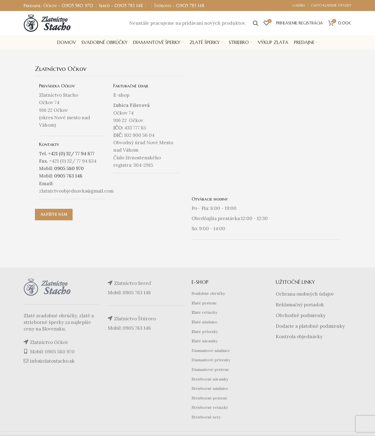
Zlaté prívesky (205, 331)
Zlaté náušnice (204, 322)
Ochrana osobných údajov (305, 294)
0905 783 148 (128, 5)
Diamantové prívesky (211, 360)
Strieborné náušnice (210, 389)
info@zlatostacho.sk (52, 362)
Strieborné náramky (210, 379)
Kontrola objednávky (299, 337)
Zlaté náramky (204, 341)
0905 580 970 (77, 5)
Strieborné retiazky (210, 408)
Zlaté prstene (204, 303)
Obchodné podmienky (301, 316)
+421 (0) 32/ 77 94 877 (71, 154)
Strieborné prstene (209, 398)
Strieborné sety (206, 417)
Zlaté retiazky (204, 312)
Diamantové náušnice (211, 350)
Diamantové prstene (210, 369)
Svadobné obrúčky (208, 293)
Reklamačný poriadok (300, 305)
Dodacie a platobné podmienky (310, 326)
